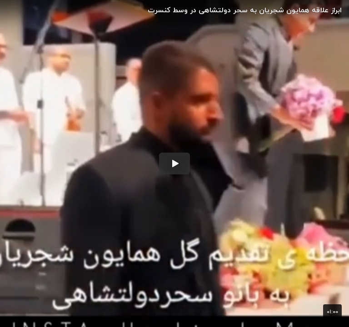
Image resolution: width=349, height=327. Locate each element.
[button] (174, 163)
